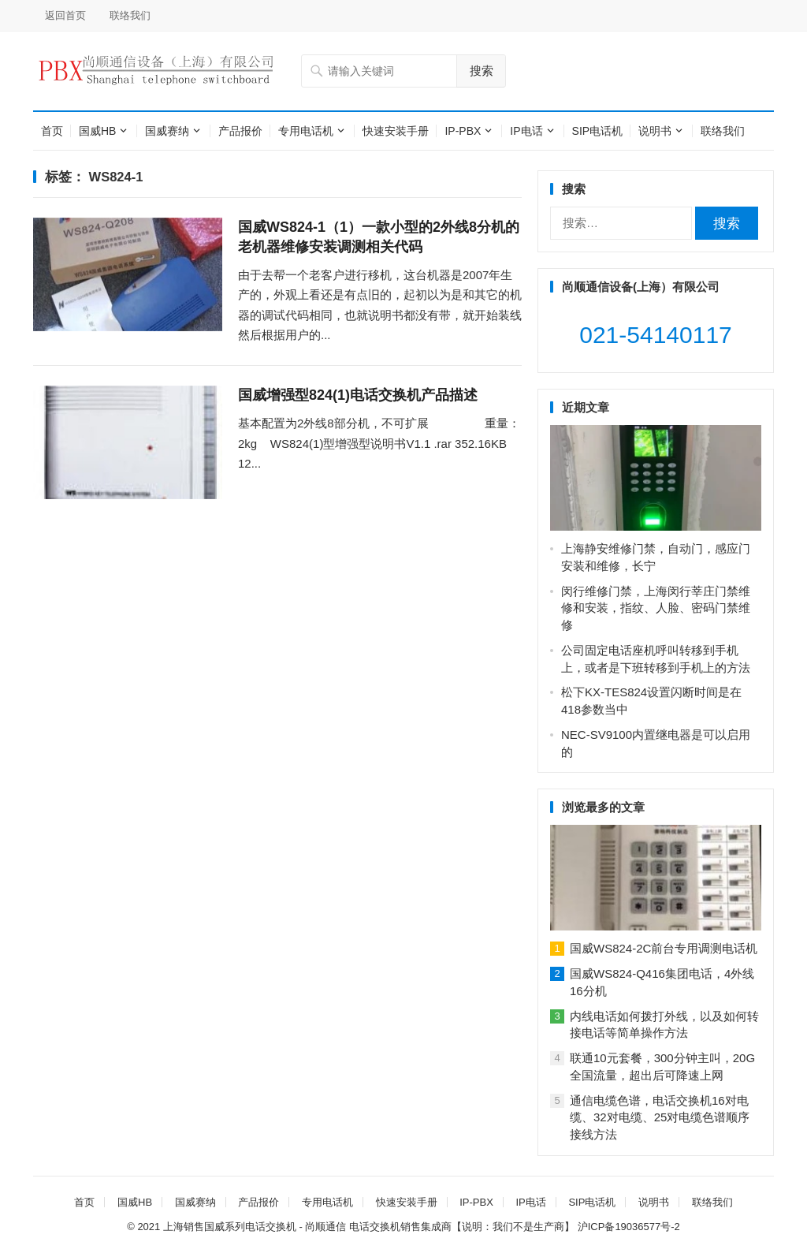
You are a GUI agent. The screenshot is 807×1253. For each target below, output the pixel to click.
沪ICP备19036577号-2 (629, 1226)
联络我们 (130, 15)
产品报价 (240, 131)
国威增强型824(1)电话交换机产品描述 (358, 395)
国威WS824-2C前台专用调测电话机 (663, 948)
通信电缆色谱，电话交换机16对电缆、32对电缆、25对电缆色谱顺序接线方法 (659, 1118)
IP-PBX (462, 131)
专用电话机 (305, 131)
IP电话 (526, 131)
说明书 (654, 131)
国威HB (97, 131)
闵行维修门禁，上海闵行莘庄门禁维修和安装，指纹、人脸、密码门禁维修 (655, 608)
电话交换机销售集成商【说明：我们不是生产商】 (462, 1226)
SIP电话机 (597, 131)
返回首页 (65, 15)
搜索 (481, 70)
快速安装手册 (396, 131)
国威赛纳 (167, 131)
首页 (52, 131)
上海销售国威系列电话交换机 (229, 1226)
